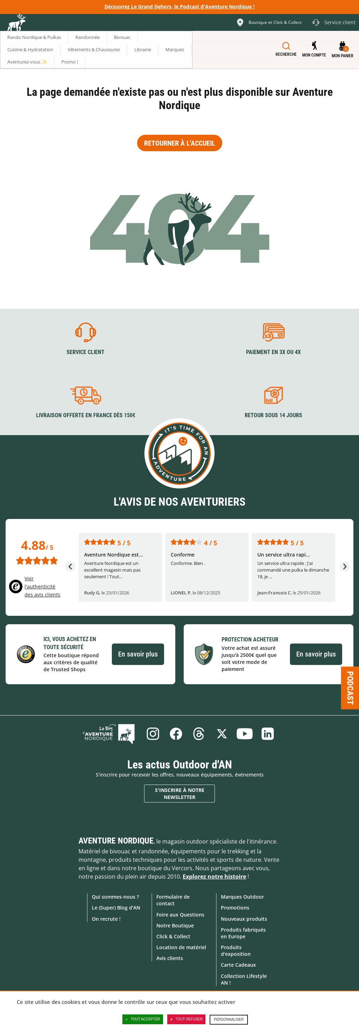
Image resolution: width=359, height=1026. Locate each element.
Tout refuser (186, 1019)
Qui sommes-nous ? (115, 896)
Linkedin (268, 733)
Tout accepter (142, 1019)
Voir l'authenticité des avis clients (42, 586)
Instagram (152, 733)
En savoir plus (138, 654)
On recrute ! (106, 918)
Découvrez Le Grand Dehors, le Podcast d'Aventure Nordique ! (179, 6)
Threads (199, 733)
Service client (85, 352)
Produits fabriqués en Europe (243, 932)
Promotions (235, 907)
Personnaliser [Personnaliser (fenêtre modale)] (229, 1019)
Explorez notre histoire (214, 876)
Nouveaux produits (244, 918)
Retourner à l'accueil (179, 143)
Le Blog (110, 733)
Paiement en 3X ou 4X (273, 352)
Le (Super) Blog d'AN (116, 907)
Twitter (222, 733)
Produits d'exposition (236, 950)
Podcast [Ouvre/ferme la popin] (350, 688)
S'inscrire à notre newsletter (179, 793)
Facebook (175, 733)
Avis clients (169, 958)
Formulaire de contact (173, 900)
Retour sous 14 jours (273, 415)
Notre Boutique (175, 925)
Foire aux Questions (180, 914)
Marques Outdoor (242, 896)
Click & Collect (173, 936)
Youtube (245, 733)
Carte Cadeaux (238, 964)
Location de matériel (181, 947)
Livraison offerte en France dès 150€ (85, 415)
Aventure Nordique (116, 841)
